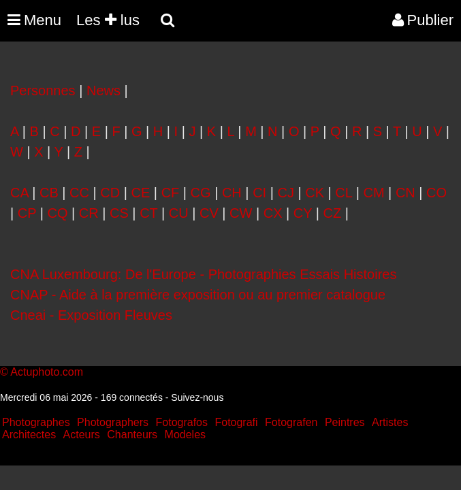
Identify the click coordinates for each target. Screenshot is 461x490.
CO (436, 192)
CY (302, 213)
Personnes (43, 90)
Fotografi (235, 422)
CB (49, 192)
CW (240, 213)
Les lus (108, 20)
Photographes (36, 422)
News (103, 90)
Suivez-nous (197, 397)
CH (232, 192)
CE (140, 192)
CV (209, 213)
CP (27, 213)
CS (119, 213)
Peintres (345, 422)
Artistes (390, 422)
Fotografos (182, 422)
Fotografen (291, 422)
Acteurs (81, 434)
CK (314, 192)
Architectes (29, 434)
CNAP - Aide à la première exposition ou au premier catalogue (197, 294)
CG (201, 192)
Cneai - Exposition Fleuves (91, 315)
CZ (332, 213)
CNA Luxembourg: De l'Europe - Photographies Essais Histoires (203, 274)
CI (259, 192)
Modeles (185, 434)
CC (79, 192)
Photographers (112, 422)
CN (405, 192)
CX (273, 213)
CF (170, 192)
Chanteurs (132, 434)
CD (110, 192)
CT (148, 213)
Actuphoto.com (46, 372)
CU (179, 213)
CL (343, 192)
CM (373, 192)
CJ (285, 192)
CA (19, 192)
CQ (58, 213)
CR (89, 213)
